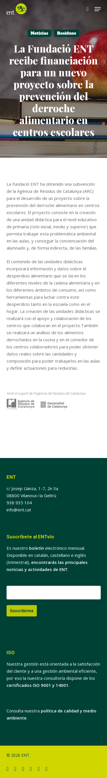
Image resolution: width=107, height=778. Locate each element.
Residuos (66, 33)
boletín (36, 548)
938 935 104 (19, 502)
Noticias (39, 33)
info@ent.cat (19, 510)
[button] (97, 9)
